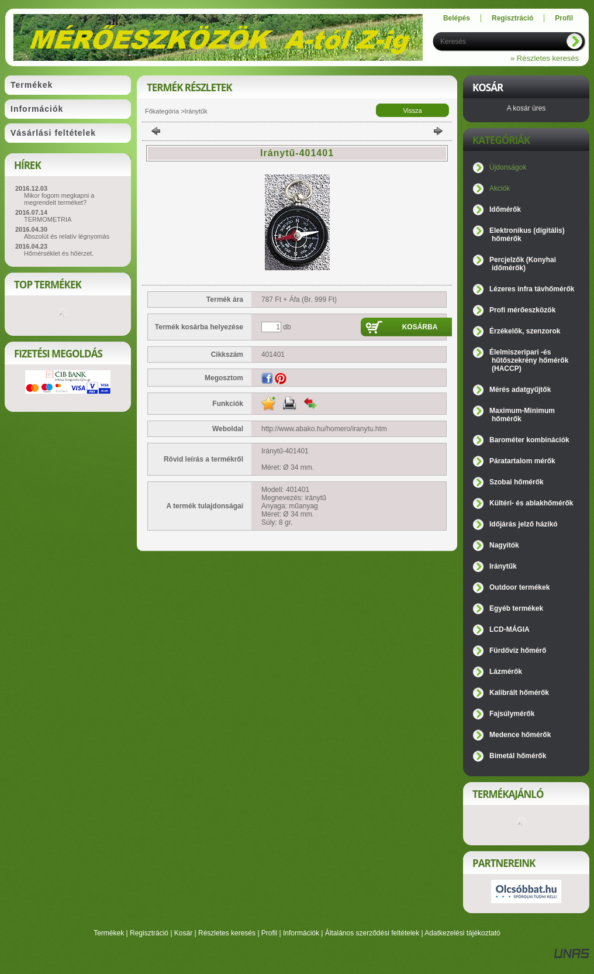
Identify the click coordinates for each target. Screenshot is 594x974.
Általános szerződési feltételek (372, 933)
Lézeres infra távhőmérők (531, 289)
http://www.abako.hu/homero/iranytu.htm (324, 429)
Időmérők (505, 209)
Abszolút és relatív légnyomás (66, 236)
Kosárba (420, 327)
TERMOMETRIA (47, 219)
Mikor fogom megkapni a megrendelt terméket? (59, 199)
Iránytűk (196, 111)
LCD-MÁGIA (509, 629)
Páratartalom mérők (522, 461)
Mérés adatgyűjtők (520, 390)
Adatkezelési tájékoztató (462, 933)
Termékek (109, 933)
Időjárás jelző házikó (523, 524)
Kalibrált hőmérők (519, 693)
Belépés (456, 18)
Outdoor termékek (519, 587)
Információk (301, 933)
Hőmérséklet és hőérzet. (59, 253)
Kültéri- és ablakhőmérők (531, 503)
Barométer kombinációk (529, 440)
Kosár (183, 933)
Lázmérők (505, 671)
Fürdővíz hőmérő (517, 650)
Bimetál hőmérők (517, 756)
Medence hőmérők (520, 735)
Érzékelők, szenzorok (524, 331)
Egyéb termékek (516, 608)
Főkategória (162, 111)
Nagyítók (504, 545)
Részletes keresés (226, 933)
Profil (269, 933)
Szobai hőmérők (516, 482)
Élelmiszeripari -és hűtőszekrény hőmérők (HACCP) (528, 360)
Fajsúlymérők (511, 714)
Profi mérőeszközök (522, 310)
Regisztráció (149, 933)
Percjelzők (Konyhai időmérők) (522, 264)
